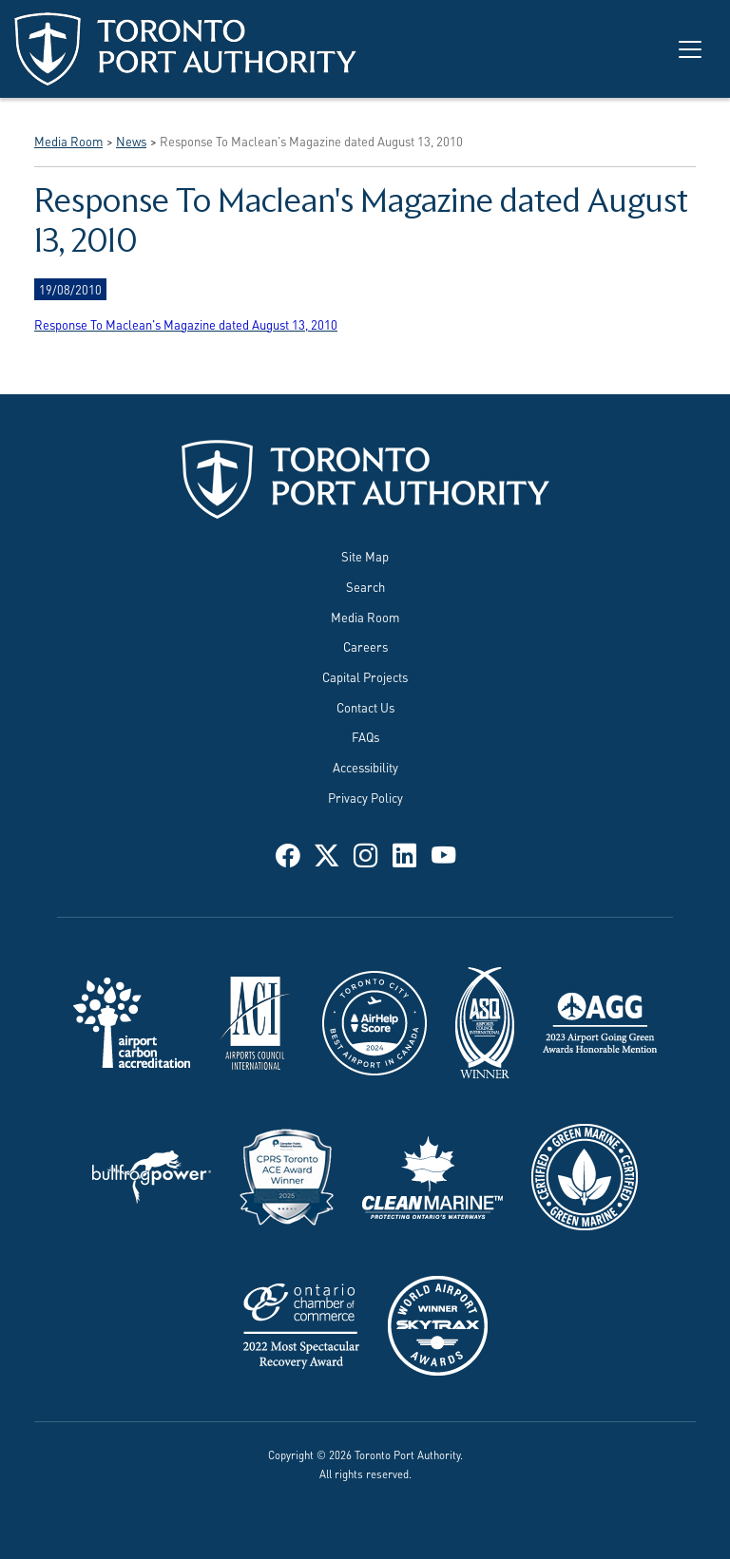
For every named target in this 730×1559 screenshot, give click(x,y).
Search (365, 586)
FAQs (365, 736)
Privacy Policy (365, 797)
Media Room (365, 616)
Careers (365, 646)
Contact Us (365, 706)
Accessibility (365, 766)
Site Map (365, 555)
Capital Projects (365, 676)
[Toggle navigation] (690, 49)
